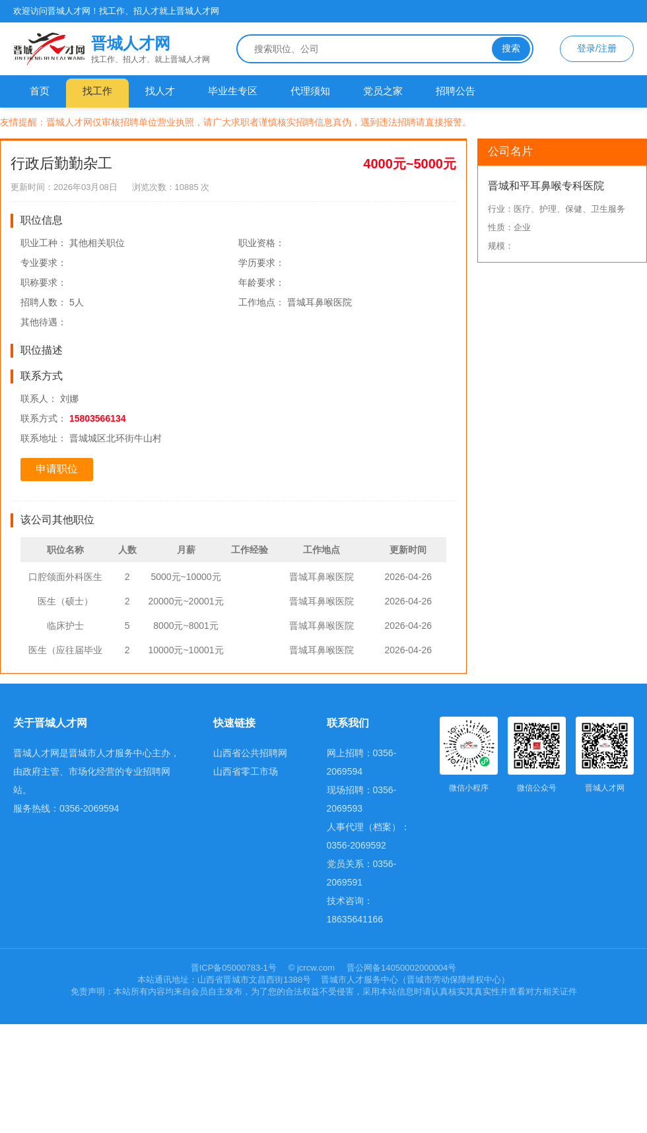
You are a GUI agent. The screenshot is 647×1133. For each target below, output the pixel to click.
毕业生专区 (232, 90)
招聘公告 (455, 90)
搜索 (511, 48)
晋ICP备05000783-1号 (235, 968)
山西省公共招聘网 (250, 753)
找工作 (97, 90)
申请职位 (57, 468)
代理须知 (310, 90)
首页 (40, 90)
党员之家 (383, 90)
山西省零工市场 (245, 771)
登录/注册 (597, 48)
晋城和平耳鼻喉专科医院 (546, 185)
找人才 (160, 90)
